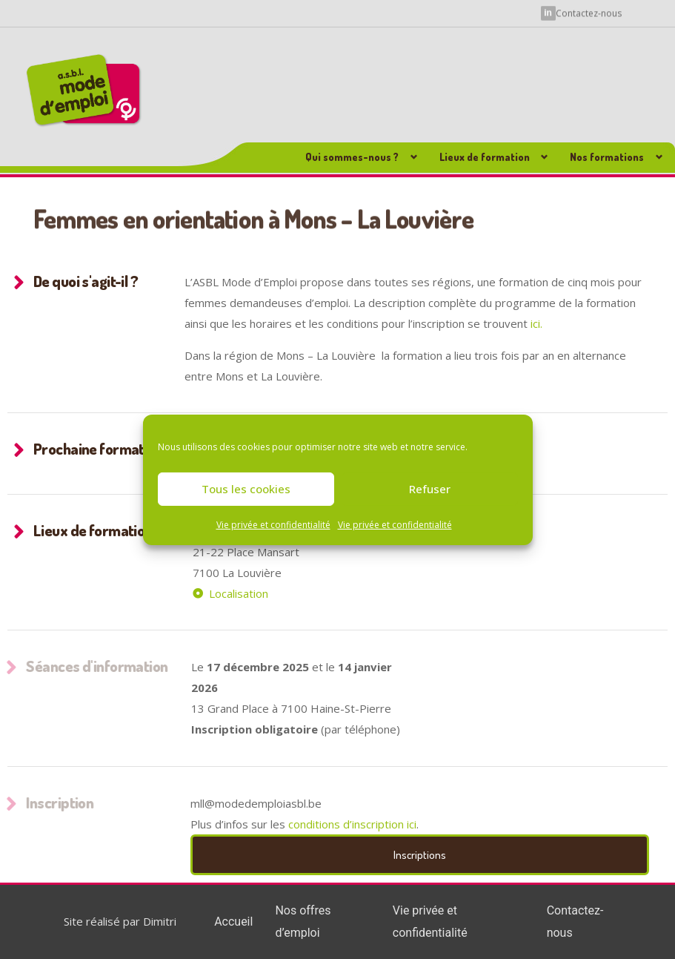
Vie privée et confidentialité (273, 524)
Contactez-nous (589, 12)
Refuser (429, 488)
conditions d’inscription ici (352, 824)
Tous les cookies (246, 488)
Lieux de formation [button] (484, 157)
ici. (538, 323)
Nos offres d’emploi (302, 921)
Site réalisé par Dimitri (120, 921)
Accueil (233, 921)
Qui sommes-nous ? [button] (352, 157)
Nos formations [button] (607, 157)
